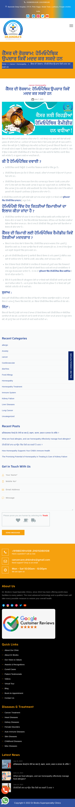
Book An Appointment (14, 693)
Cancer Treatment (12, 712)
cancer (12, 64)
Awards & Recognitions (15, 664)
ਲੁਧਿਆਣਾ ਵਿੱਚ (44, 271)
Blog (7, 688)
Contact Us (9, 698)
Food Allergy (7, 375)
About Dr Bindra (11, 655)
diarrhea (5, 369)
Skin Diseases (11, 736)
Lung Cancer (7, 410)
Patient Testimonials (13, 674)
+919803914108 (32, 2)
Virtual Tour (9, 684)
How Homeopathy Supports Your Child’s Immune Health (26, 451)
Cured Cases (10, 669)
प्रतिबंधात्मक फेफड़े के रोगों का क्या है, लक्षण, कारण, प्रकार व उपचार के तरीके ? (30, 433)
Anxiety (5, 351)
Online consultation (71, 365)
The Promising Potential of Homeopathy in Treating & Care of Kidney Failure (34, 456)
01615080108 (44, 2)
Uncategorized (8, 416)
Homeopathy (21, 64)
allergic (5, 345)
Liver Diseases (8, 404)
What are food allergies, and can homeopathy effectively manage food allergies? (36, 439)
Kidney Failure (8, 398)
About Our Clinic (12, 650)
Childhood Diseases (13, 741)
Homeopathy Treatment (12, 386)
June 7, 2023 (38, 99)
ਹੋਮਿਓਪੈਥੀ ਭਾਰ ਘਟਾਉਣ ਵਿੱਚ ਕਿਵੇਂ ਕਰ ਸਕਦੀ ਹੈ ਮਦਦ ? (22, 445)
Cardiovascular (8, 363)
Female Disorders (12, 727)
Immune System (9, 392)
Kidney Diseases (12, 722)
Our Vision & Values (13, 660)
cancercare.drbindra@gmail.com (31, 560)
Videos (8, 679)
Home (4, 64)
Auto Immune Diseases (15, 732)
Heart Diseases (11, 717)
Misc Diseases (11, 746)
